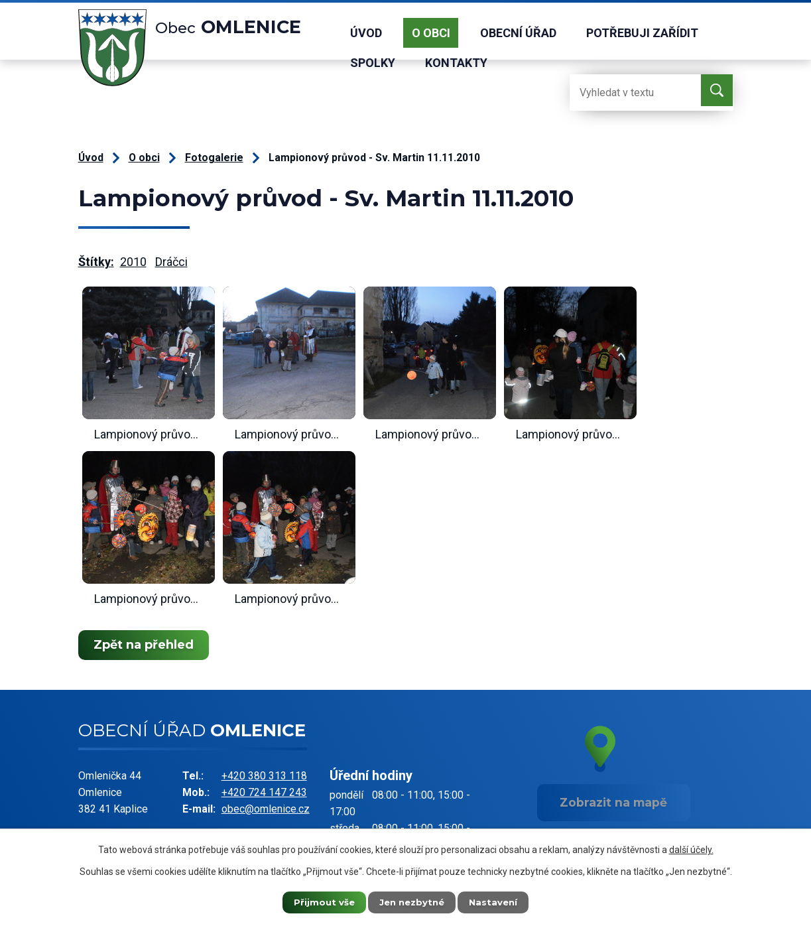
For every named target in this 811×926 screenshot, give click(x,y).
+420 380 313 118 (264, 775)
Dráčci (171, 262)
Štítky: (96, 262)
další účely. (691, 848)
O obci (431, 33)
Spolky (372, 63)
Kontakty (456, 63)
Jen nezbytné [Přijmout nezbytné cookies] (411, 901)
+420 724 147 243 (264, 792)
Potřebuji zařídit (642, 33)
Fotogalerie (214, 157)
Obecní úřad (518, 33)
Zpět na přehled (146, 644)
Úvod (366, 33)
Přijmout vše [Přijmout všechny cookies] (315, 901)
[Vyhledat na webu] (623, 92)
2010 (133, 262)
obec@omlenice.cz (265, 809)
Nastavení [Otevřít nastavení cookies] (501, 901)
